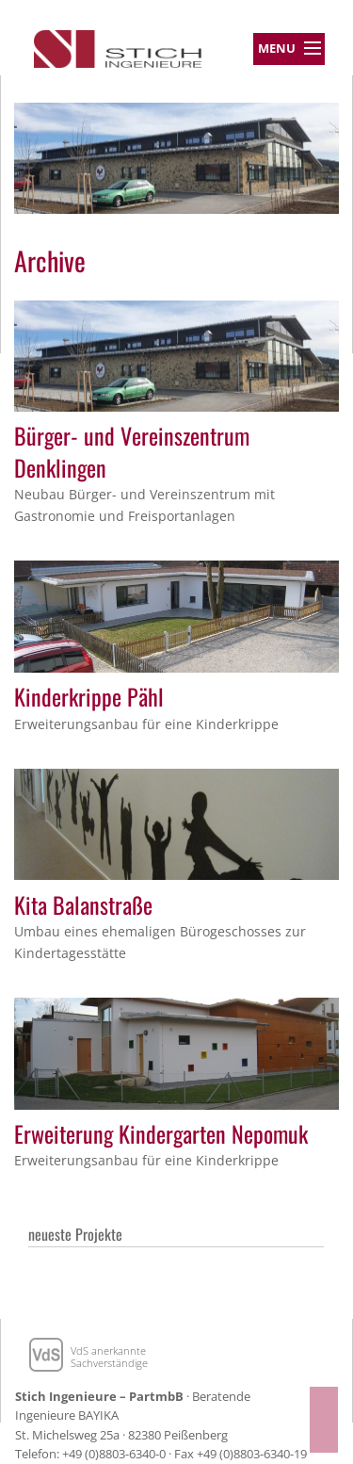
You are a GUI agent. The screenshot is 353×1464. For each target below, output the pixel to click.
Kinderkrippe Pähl (89, 696)
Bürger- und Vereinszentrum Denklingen (131, 451)
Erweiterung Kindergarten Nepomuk (161, 1133)
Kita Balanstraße (83, 904)
